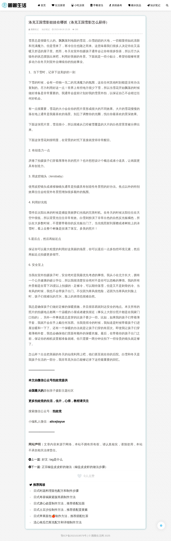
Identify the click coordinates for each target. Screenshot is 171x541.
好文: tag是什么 (52, 459)
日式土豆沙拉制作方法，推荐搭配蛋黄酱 (61, 509)
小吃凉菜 (77, 5)
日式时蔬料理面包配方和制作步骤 (56, 490)
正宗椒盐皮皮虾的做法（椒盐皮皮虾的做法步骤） (75, 467)
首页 (42, 5)
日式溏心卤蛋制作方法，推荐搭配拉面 (59, 503)
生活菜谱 (58, 5)
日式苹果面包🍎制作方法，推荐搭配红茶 (61, 516)
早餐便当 (96, 5)
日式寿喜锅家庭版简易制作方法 (55, 497)
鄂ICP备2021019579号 (74, 535)
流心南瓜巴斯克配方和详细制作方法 (58, 522)
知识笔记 (153, 5)
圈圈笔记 (34, 29)
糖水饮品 (134, 5)
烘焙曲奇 (115, 5)
